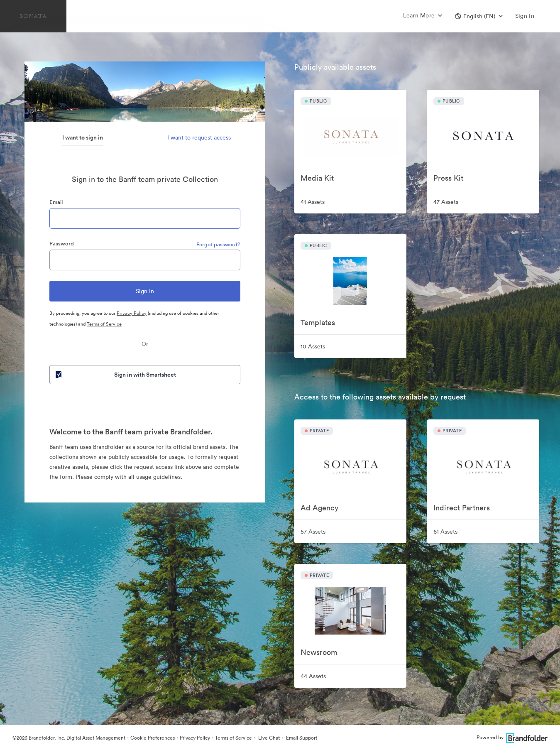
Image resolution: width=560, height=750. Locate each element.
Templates (318, 322)
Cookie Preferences (152, 737)
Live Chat (268, 737)
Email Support (301, 737)
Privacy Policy (132, 313)
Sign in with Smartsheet (115, 374)
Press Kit (448, 178)
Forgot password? (218, 244)
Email (56, 202)
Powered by (512, 737)
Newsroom (319, 652)
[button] (479, 16)
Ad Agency (319, 507)
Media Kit (317, 178)
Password (61, 243)
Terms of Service (104, 324)
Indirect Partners (461, 507)
